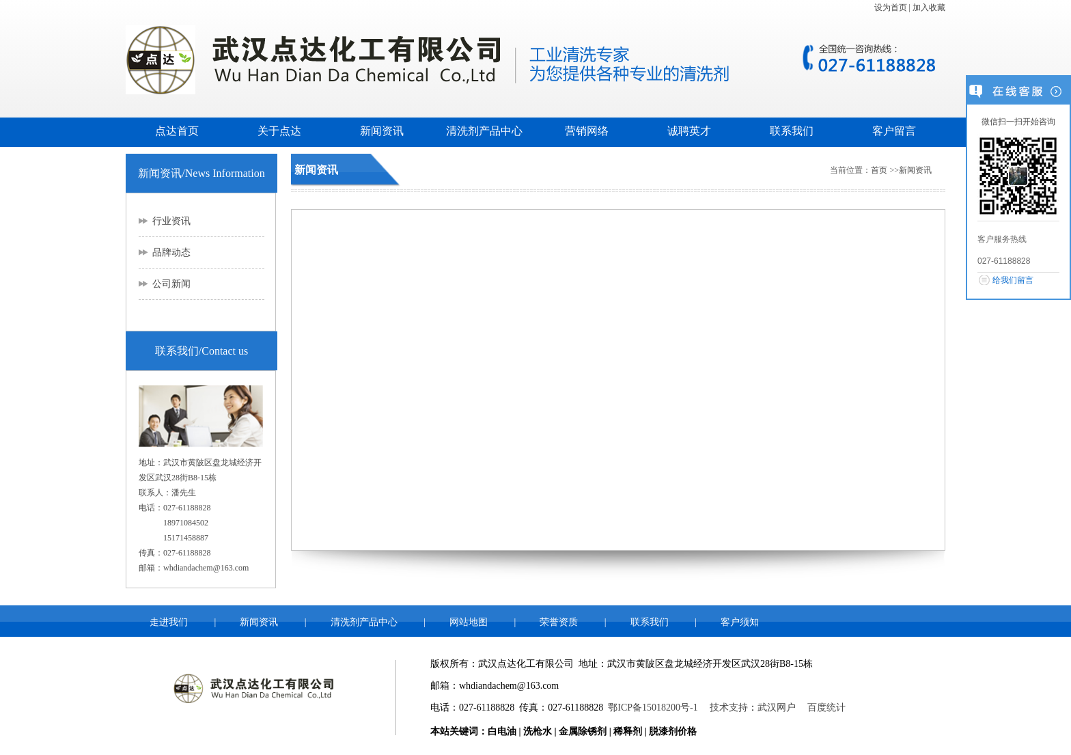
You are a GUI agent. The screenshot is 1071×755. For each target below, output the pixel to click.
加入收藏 (929, 7)
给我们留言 (1012, 280)
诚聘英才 (689, 131)
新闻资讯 (382, 131)
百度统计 (826, 707)
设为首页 (890, 7)
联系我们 (791, 131)
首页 (879, 170)
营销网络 (587, 131)
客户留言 (894, 131)
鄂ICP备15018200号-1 (652, 707)
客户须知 (740, 622)
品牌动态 (171, 252)
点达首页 (177, 131)
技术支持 (729, 707)
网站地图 (468, 622)
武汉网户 (776, 707)
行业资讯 (171, 221)
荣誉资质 (559, 622)
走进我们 (169, 622)
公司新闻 (171, 284)
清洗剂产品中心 (484, 131)
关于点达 (279, 131)
